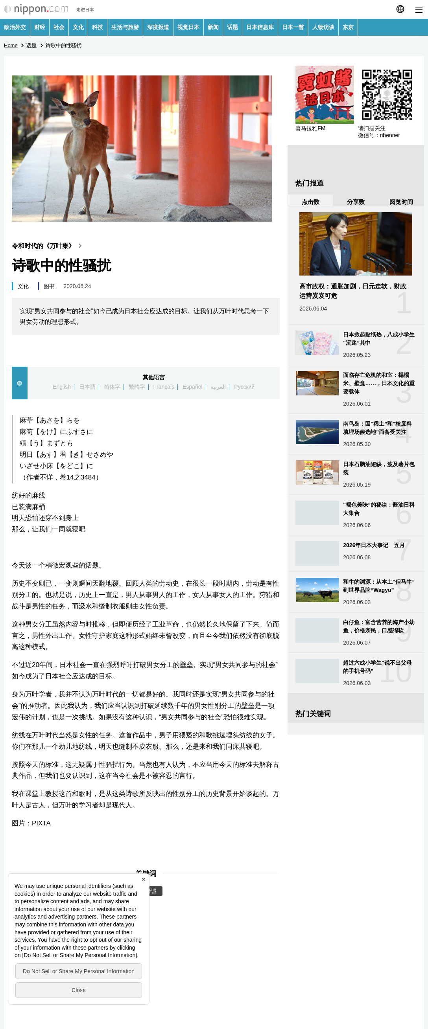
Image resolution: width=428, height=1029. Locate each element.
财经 (39, 27)
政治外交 (15, 27)
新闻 (213, 27)
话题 (232, 27)
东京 (348, 27)
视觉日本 (188, 27)
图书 (49, 286)
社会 (59, 27)
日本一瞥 (293, 27)
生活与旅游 (125, 27)
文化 (78, 27)
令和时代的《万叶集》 (48, 246)
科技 (97, 27)
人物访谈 (323, 27)
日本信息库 (260, 27)
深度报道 (158, 27)
